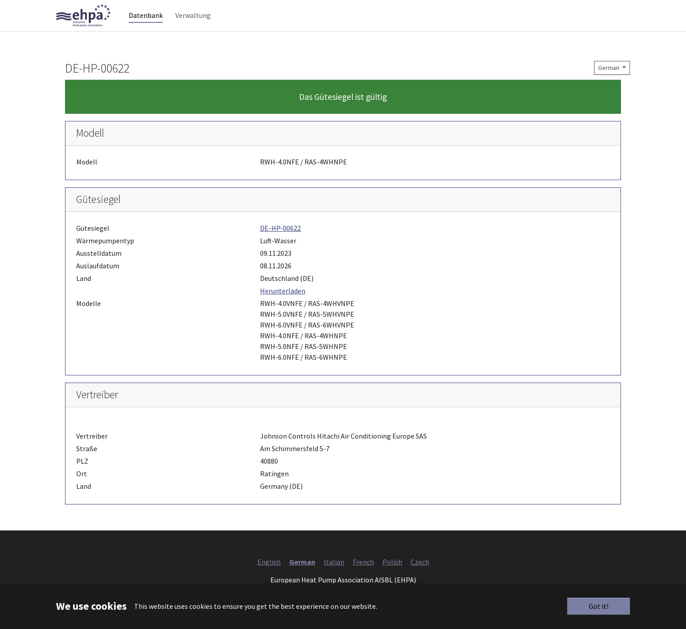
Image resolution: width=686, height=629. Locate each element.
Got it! (598, 606)
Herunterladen (282, 308)
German (609, 86)
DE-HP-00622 (280, 245)
